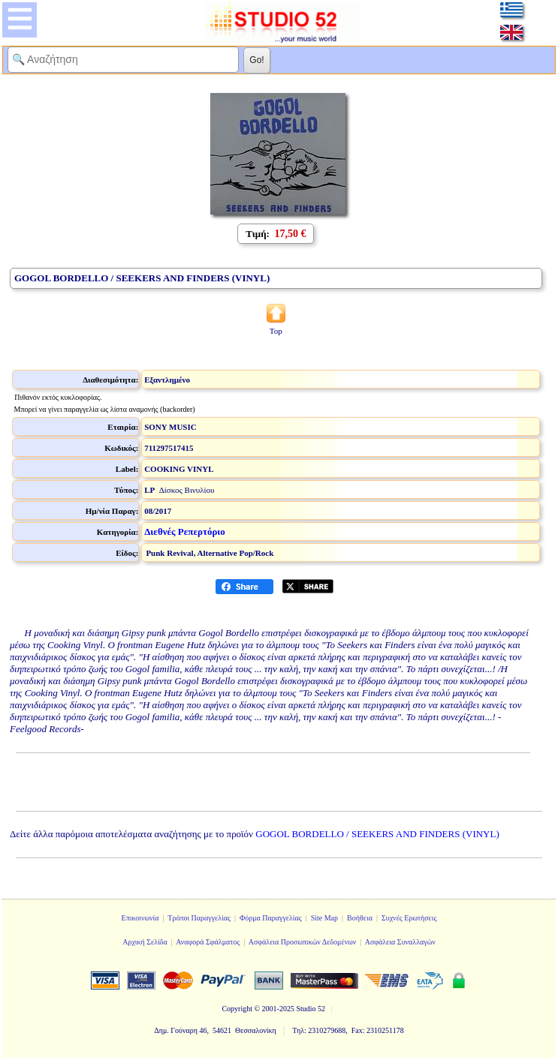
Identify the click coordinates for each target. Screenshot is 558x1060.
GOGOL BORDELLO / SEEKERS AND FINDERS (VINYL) (377, 833)
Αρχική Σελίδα (144, 942)
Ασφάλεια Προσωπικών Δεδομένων (303, 942)
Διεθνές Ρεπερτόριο (184, 531)
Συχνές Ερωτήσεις (409, 918)
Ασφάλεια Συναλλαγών (400, 942)
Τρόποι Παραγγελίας (199, 918)
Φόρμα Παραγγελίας (271, 918)
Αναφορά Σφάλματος (208, 942)
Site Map (324, 918)
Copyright (237, 1008)
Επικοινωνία (140, 918)
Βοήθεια (360, 918)
